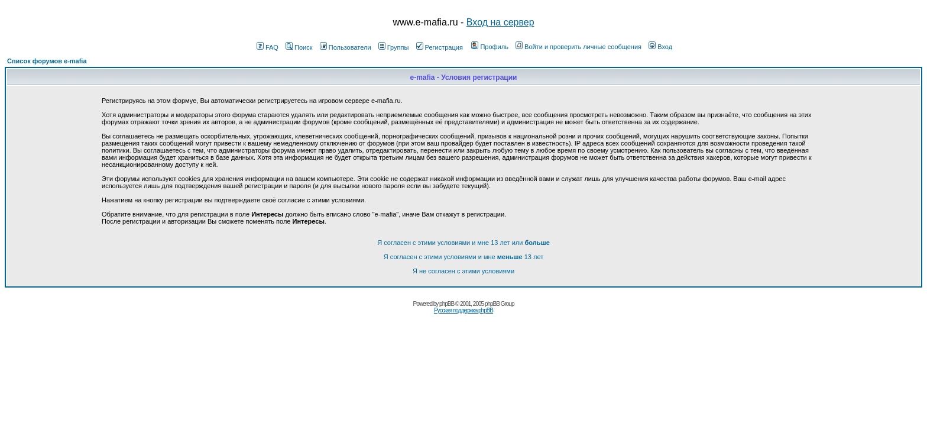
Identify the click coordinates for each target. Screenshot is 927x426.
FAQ (267, 47)
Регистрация (439, 47)
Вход (660, 46)
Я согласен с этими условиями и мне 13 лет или (463, 242)
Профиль (489, 46)
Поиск (299, 47)
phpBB (446, 304)
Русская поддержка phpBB (463, 310)
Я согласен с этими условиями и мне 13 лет (463, 256)
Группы (393, 47)
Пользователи (345, 47)
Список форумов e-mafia (47, 60)
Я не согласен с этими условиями (463, 271)
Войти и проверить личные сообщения (578, 46)
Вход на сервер (500, 22)
